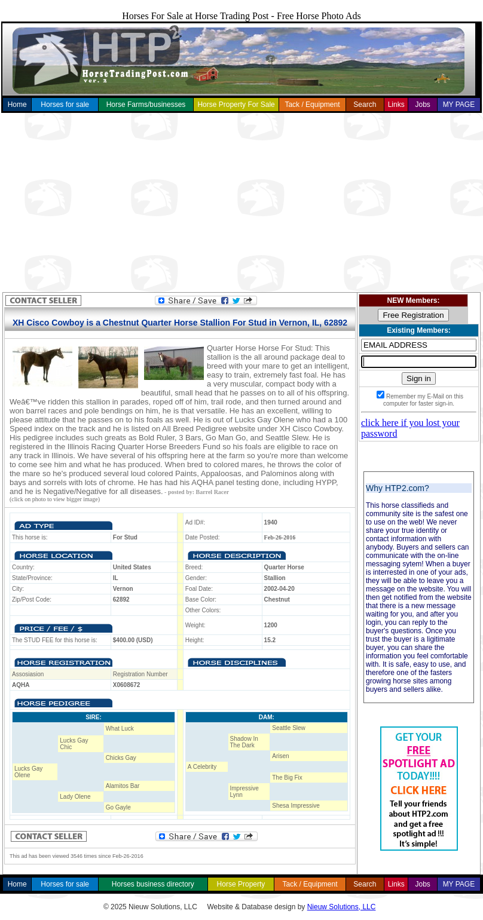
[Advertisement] (242, 202)
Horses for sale (65, 104)
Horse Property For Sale (235, 104)
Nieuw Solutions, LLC (341, 907)
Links (396, 104)
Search (364, 104)
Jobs (422, 104)
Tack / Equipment (312, 104)
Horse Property (241, 884)
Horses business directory (153, 884)
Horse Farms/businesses (146, 104)
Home (17, 104)
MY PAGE (459, 104)
